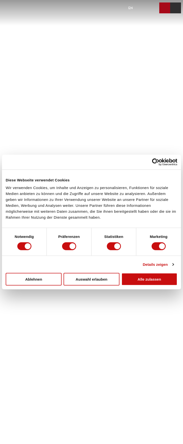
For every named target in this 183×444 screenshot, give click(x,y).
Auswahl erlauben (91, 279)
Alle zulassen (149, 279)
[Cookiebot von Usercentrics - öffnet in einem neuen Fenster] (155, 162)
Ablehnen (33, 279)
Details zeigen (155, 264)
